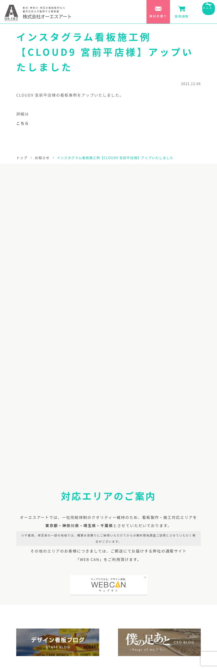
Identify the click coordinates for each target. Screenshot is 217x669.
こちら (22, 125)
